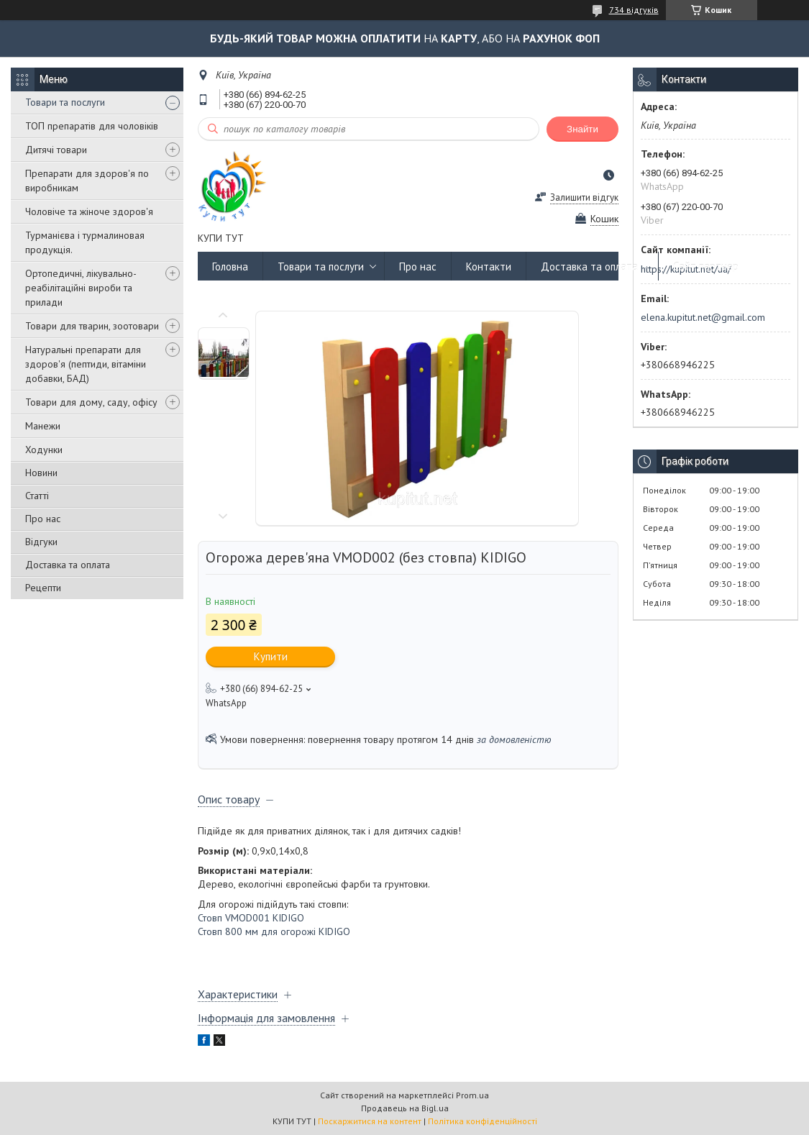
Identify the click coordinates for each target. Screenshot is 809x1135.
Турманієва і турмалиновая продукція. (85, 242)
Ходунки (44, 449)
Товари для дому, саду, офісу (91, 402)
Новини (41, 472)
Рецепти (43, 587)
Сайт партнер (706, 266)
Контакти (488, 266)
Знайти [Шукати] (582, 129)
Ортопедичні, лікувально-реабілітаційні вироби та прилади (81, 288)
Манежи (42, 425)
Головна (230, 266)
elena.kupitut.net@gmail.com (703, 317)
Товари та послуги (65, 102)
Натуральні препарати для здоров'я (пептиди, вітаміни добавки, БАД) (85, 364)
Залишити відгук (584, 197)
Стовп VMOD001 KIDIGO (251, 917)
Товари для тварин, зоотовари (92, 325)
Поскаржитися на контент (369, 1121)
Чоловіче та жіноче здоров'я (89, 211)
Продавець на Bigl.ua (405, 1108)
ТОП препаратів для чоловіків (91, 125)
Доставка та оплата (67, 564)
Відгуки (41, 541)
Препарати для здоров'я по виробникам (87, 180)
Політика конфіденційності (482, 1121)
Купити (271, 656)
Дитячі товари (56, 149)
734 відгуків (634, 9)
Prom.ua (472, 1095)
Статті (37, 495)
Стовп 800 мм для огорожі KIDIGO (274, 931)
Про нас (42, 518)
